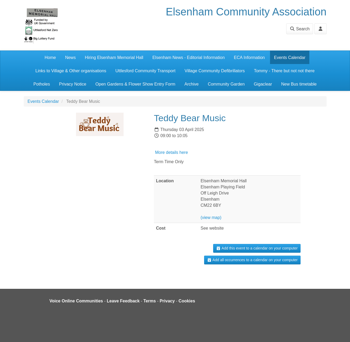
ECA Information (249, 57)
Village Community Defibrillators (215, 71)
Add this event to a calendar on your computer (257, 248)
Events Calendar (289, 57)
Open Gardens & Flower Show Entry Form (135, 84)
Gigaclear (263, 84)
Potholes (41, 84)
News (70, 57)
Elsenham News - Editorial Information (188, 57)
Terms (150, 301)
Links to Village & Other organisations (70, 71)
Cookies (187, 301)
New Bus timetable (299, 84)
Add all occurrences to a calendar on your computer (252, 260)
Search (300, 29)
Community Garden (226, 84)
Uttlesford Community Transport (145, 71)
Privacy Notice (72, 84)
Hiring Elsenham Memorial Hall (114, 57)
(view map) (211, 217)
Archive (191, 84)
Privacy (167, 301)
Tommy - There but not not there (284, 71)
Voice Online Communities (76, 301)
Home (50, 57)
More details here (171, 152)
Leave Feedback (123, 301)
